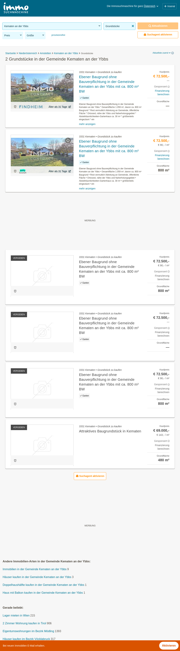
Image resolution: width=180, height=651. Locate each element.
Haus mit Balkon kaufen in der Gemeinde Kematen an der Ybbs (43, 592)
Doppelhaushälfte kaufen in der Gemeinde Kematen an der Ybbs (43, 584)
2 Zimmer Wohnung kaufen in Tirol (24, 623)
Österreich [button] (151, 6)
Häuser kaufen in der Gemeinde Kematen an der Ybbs (37, 577)
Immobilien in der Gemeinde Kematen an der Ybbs (35, 569)
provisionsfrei (58, 35)
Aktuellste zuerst (162, 52)
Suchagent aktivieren (158, 34)
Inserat (169, 6)
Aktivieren (169, 645)
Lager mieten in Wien (16, 615)
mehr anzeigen (87, 124)
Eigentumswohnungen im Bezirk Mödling (28, 631)
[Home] (16, 8)
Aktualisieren (158, 25)
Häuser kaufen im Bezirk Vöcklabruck (26, 638)
